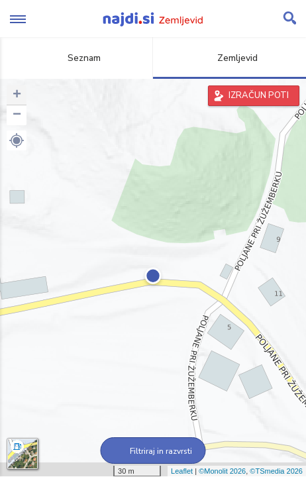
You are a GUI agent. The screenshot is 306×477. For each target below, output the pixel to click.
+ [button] (17, 95)
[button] (16, 140)
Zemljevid (230, 58)
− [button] (17, 115)
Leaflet (182, 471)
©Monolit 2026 (222, 471)
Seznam (76, 58)
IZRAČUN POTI (259, 95)
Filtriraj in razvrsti (153, 451)
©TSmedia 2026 (276, 471)
